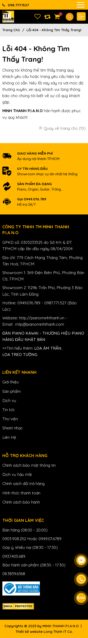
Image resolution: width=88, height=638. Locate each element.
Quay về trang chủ (65, 128)
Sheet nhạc (12, 427)
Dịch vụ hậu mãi (17, 474)
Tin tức (8, 409)
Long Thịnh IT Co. (58, 631)
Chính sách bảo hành (21, 502)
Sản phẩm (11, 391)
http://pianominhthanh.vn (41, 317)
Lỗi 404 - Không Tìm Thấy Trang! (54, 30)
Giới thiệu (10, 381)
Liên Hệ (9, 437)
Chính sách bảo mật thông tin (29, 465)
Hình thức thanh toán (21, 492)
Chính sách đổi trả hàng (23, 483)
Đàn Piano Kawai (20, 333)
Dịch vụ (9, 400)
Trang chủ (11, 30)
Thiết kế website (29, 631)
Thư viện (10, 418)
